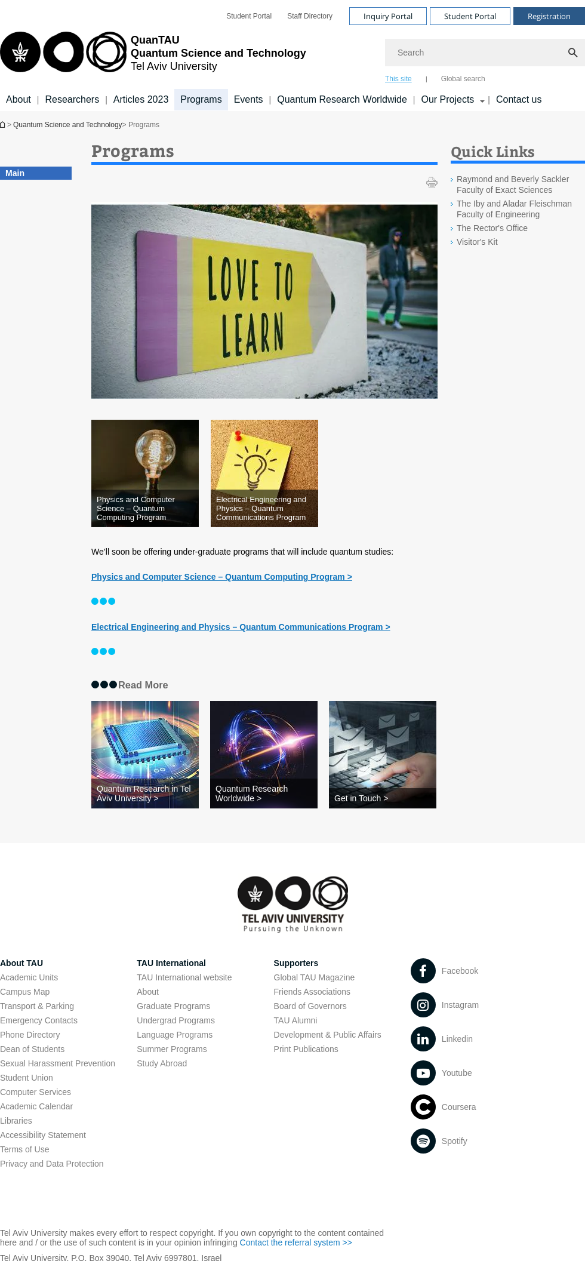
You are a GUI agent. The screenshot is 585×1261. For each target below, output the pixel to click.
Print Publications (306, 1049)
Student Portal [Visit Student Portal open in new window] (470, 16)
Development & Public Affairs (327, 1034)
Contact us (518, 99)
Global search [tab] (463, 79)
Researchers (72, 99)
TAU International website (184, 977)
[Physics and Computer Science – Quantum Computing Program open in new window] (145, 508)
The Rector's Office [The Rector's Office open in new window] (492, 228)
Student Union (26, 1077)
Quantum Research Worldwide (342, 99)
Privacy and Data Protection (52, 1163)
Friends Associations (312, 992)
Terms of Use (24, 1149)
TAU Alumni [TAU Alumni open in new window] (296, 1020)
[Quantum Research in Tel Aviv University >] (145, 793)
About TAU (21, 963)
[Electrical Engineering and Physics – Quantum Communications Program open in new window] (264, 508)
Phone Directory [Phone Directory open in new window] (30, 1034)
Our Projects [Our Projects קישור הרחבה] (447, 99)
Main (14, 173)
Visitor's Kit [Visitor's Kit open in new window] (477, 242)
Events (248, 99)
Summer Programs (172, 1049)
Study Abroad (162, 1063)
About (18, 99)
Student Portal (249, 16)
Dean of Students (32, 1049)
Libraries (16, 1120)
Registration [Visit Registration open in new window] (549, 16)
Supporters (296, 963)
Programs (200, 99)
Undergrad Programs (176, 1020)
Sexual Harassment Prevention (57, 1063)
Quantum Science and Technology (67, 125)
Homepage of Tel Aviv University (3, 124)
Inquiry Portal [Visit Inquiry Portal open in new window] (388, 16)
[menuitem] (248, 16)
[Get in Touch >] (382, 798)
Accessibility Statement (43, 1135)
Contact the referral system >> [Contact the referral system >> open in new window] (296, 1242)
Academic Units (29, 977)
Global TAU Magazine (314, 977)
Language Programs (175, 1034)
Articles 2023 (141, 99)
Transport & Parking (37, 1006)
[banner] (292, 55)
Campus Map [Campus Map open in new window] (25, 992)
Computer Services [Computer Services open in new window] (35, 1092)
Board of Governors (310, 1006)
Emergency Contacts (39, 1020)
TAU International (171, 963)
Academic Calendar (36, 1106)
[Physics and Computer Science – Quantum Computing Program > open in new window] (221, 577)
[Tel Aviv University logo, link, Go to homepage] (153, 56)
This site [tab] (398, 79)
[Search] (485, 52)
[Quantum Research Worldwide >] (263, 793)
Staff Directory (309, 16)
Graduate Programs (173, 1006)
